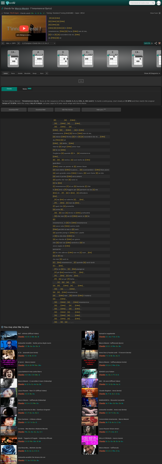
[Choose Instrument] (46, 73)
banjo (34, 73)
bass (41, 73)
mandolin (27, 73)
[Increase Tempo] (18, 43)
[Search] (153, 3)
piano (13, 73)
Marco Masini (22, 8)
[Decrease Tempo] (3, 43)
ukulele (20, 73)
